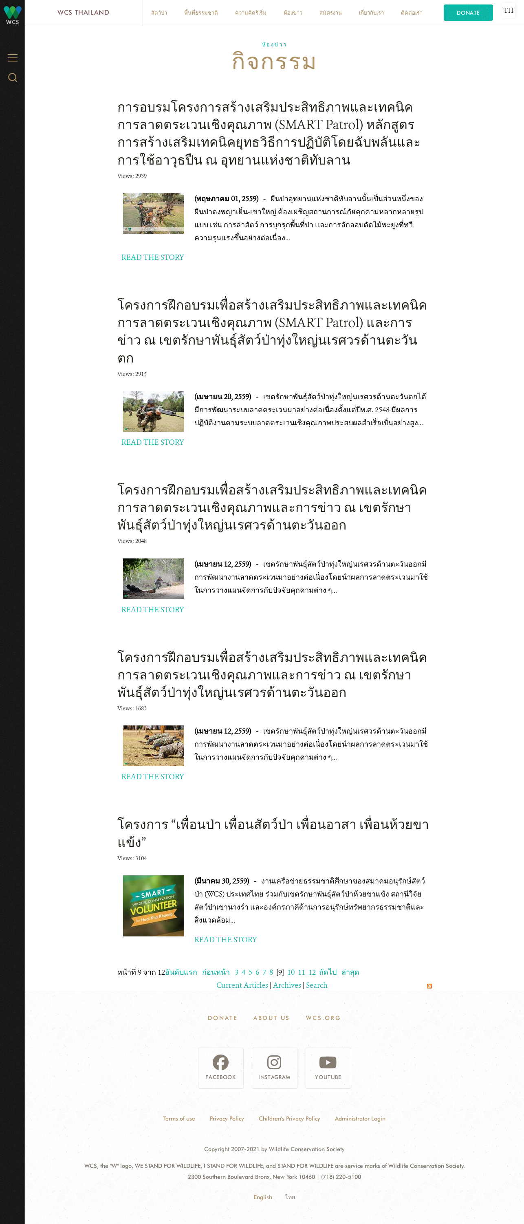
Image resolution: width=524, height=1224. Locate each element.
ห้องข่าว (293, 12)
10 (291, 972)
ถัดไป (328, 972)
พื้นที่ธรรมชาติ (201, 12)
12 (312, 972)
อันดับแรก (181, 972)
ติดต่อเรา (412, 12)
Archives (287, 985)
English (263, 1197)
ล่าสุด (350, 972)
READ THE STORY (152, 257)
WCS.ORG (323, 1018)
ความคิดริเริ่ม (250, 12)
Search (317, 985)
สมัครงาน (330, 12)
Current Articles (242, 985)
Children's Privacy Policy (289, 1118)
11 (301, 972)
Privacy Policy (227, 1118)
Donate (468, 12)
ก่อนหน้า (216, 972)
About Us (271, 1018)
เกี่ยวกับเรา (371, 12)
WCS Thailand (83, 12)
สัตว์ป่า (159, 12)
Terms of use (179, 1118)
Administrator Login (360, 1118)
